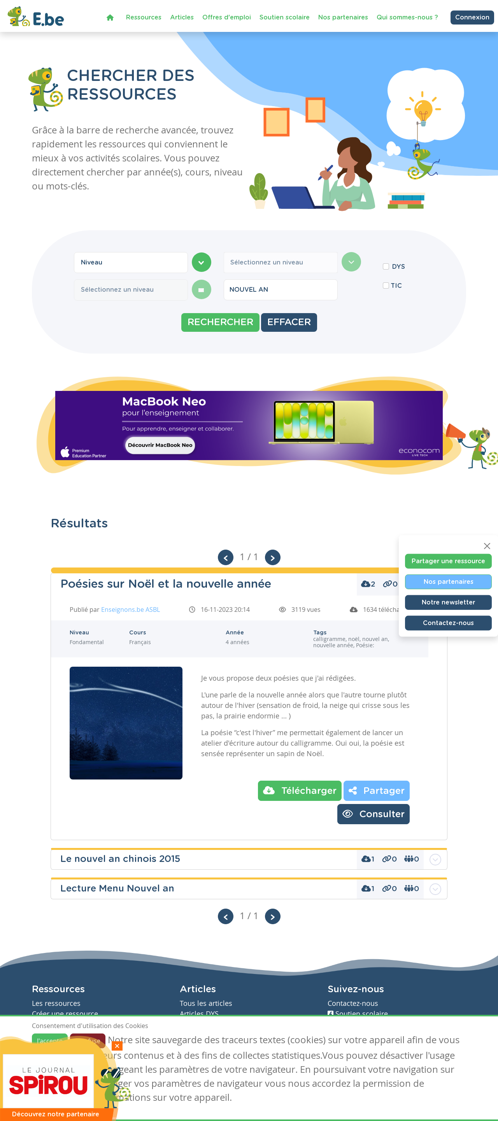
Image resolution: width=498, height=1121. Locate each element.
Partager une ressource (448, 561)
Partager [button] (377, 790)
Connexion (472, 17)
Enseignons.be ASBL (130, 609)
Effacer (289, 322)
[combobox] (131, 262)
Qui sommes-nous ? (407, 17)
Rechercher (220, 322)
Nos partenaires (343, 17)
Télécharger (300, 790)
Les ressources (56, 1003)
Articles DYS (199, 1013)
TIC (396, 286)
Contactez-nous (448, 623)
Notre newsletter (448, 602)
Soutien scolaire (285, 17)
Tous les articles (206, 1003)
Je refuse (87, 1041)
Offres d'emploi (226, 17)
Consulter (373, 814)
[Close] (487, 546)
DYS (398, 267)
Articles (182, 17)
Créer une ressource (65, 1013)
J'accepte (50, 1041)
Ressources (143, 17)
